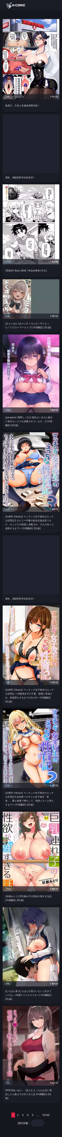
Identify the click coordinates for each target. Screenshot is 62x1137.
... (38, 1115)
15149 (45, 1115)
